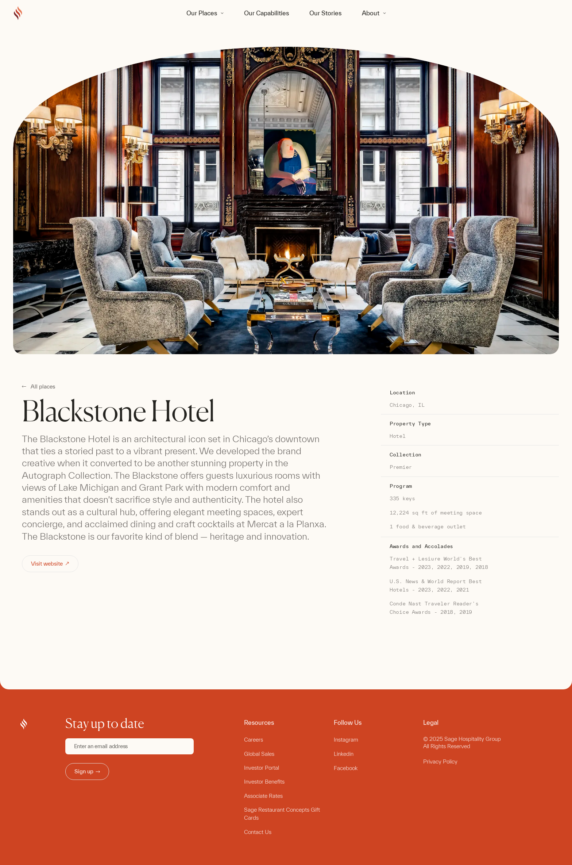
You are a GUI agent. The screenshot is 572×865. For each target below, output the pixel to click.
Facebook (346, 768)
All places (43, 386)
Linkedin (343, 754)
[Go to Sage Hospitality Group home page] (18, 13)
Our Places (201, 12)
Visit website (50, 563)
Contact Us (257, 832)
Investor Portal (261, 768)
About (370, 12)
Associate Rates (263, 796)
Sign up (87, 771)
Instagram (346, 739)
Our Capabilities (266, 12)
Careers (253, 739)
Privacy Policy (440, 761)
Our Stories (325, 12)
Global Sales (259, 754)
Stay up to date (104, 723)
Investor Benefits (264, 781)
